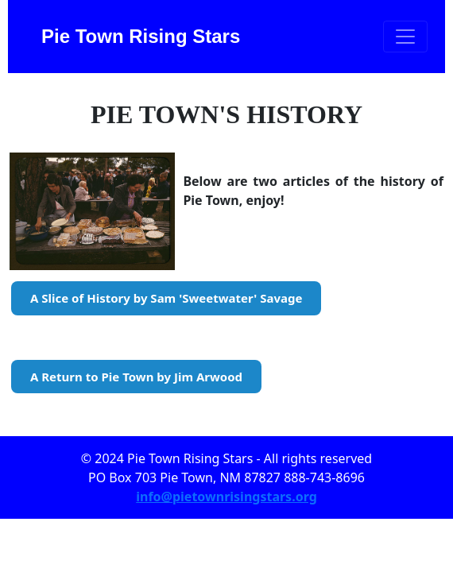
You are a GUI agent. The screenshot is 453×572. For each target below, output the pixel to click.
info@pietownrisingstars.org (226, 496)
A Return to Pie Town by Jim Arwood (136, 377)
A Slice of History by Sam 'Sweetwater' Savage (166, 298)
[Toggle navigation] (405, 36)
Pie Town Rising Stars (140, 36)
